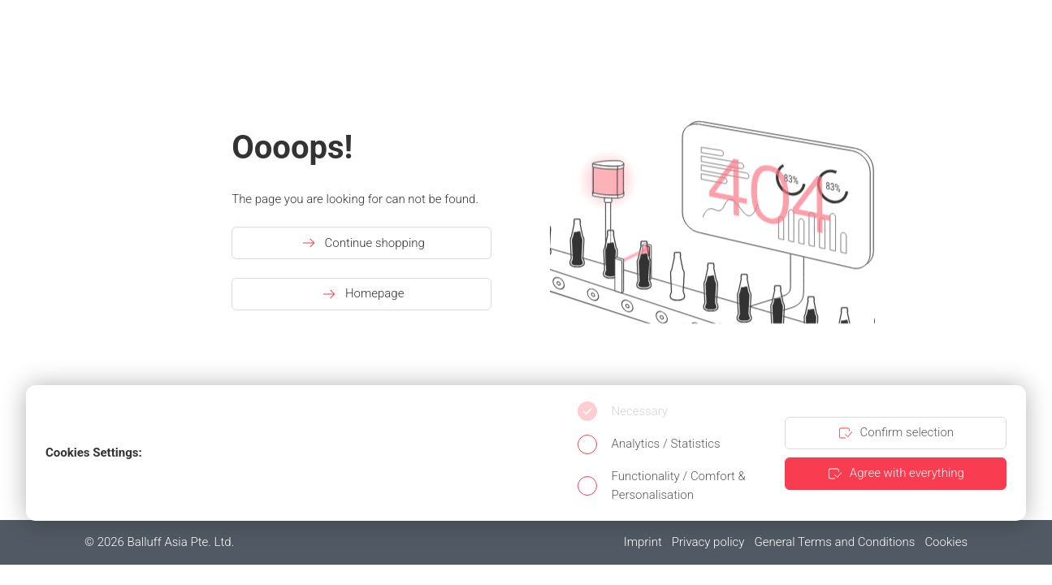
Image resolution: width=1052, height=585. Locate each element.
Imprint (643, 542)
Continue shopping (362, 243)
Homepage (362, 294)
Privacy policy (708, 542)
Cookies (946, 542)
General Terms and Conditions (834, 542)
